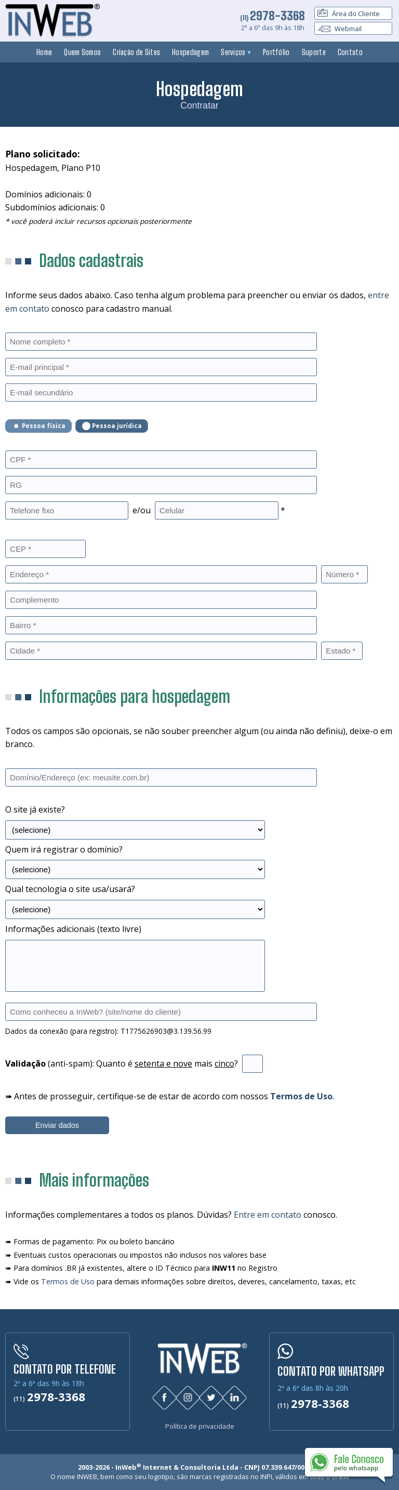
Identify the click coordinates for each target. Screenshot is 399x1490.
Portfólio (276, 52)
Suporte (314, 52)
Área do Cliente (348, 13)
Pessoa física (38, 426)
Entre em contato (267, 1214)
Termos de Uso (68, 1281)
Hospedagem (190, 52)
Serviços (236, 52)
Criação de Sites (136, 52)
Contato (350, 52)
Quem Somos (82, 52)
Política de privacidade (199, 1424)
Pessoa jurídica (112, 426)
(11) (272, 18)
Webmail (339, 28)
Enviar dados (57, 1125)
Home (44, 52)
